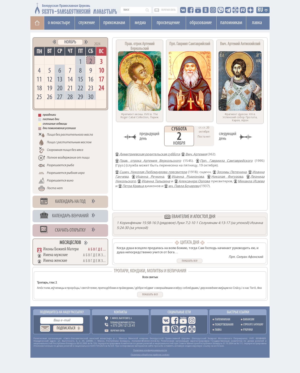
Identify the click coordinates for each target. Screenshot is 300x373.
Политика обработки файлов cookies (150, 354)
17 (101, 79)
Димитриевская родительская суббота (149, 154)
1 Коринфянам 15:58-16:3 (137, 222)
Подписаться (66, 328)
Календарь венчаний (70, 216)
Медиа (140, 22)
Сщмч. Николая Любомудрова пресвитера (153, 172)
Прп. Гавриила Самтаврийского (226, 160)
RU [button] (260, 10)
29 (80, 97)
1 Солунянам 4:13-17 (213, 222)
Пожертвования (224, 324)
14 (70, 79)
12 (49, 79)
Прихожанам (114, 22)
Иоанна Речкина (150, 176)
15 (80, 79)
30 (90, 97)
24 (101, 88)
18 (39, 88)
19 (49, 88)
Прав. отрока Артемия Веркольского (150, 160)
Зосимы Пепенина (231, 172)
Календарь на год (70, 201)
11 (39, 79)
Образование (201, 22)
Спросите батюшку (253, 324)
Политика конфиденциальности (150, 350)
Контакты (120, 312)
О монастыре (59, 22)
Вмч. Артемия (196, 154)
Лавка (257, 22)
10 (101, 70)
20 (59, 88)
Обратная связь (117, 330)
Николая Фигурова (227, 176)
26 (49, 97)
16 (90, 79)
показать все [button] (189, 261)
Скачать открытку (70, 230)
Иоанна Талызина (156, 181)
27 (59, 97)
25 (39, 97)
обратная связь (168, 10)
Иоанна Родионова (188, 176)
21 (70, 88)
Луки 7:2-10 (185, 222)
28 (70, 97)
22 (80, 88)
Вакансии (248, 319)
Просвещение (168, 22)
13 (59, 79)
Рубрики (248, 329)
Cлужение (86, 22)
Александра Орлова (194, 181)
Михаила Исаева (251, 181)
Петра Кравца (133, 186)
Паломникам (231, 22)
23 (90, 88)
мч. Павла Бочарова (183, 186)
